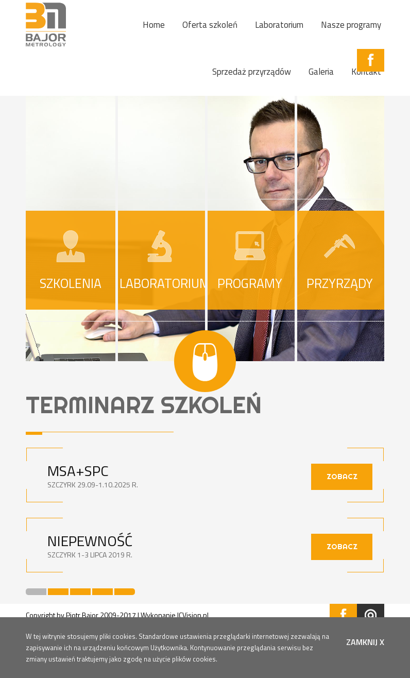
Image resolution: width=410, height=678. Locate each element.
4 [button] (102, 591)
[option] (205, 517)
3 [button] (80, 591)
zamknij (365, 642)
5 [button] (124, 591)
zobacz (342, 476)
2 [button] (58, 591)
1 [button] (36, 591)
